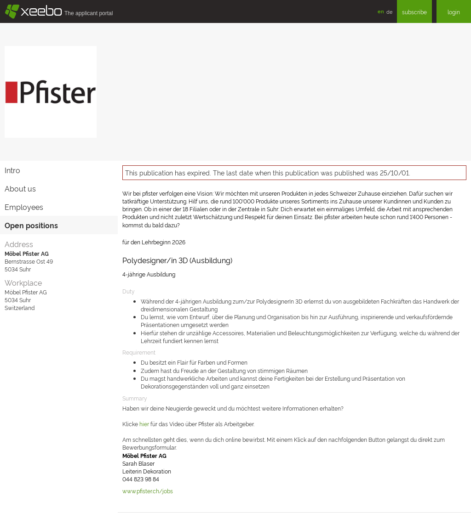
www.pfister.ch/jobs (147, 491)
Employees (24, 207)
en (381, 11)
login (454, 12)
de (389, 11)
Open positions (31, 225)
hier (144, 424)
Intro (12, 170)
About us (20, 188)
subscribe (414, 12)
